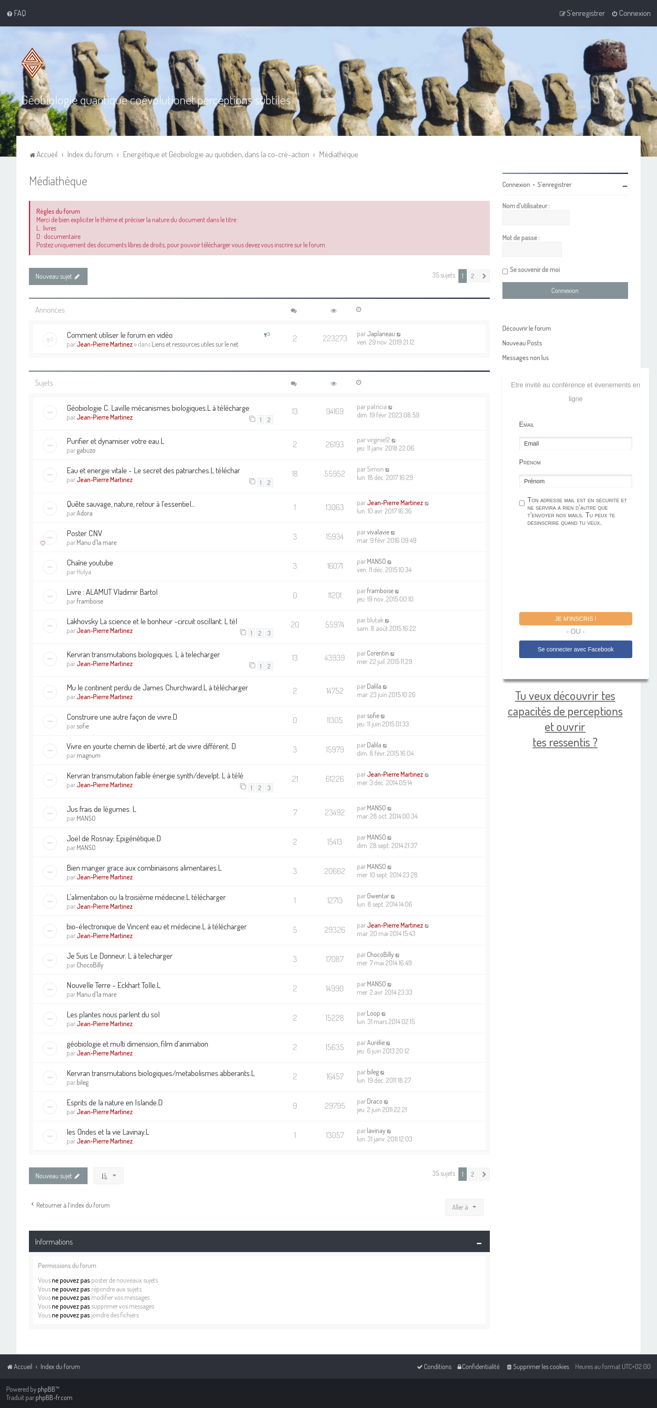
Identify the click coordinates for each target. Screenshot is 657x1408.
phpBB (46, 1389)
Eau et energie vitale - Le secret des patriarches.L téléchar (153, 470)
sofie (83, 726)
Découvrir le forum (526, 328)
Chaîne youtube (90, 562)
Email (526, 424)
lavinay (376, 1130)
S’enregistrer (555, 184)
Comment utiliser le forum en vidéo (120, 334)
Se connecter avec (575, 649)
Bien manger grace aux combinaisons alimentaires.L (144, 867)
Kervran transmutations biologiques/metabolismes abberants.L (161, 1073)
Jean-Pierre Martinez (105, 344)
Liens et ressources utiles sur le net (195, 344)
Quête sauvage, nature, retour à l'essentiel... (131, 503)
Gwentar (378, 896)
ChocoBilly (90, 965)
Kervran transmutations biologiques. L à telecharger (143, 654)
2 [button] (472, 276)
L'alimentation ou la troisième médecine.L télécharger (146, 897)
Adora (85, 513)
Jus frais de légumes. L (101, 809)
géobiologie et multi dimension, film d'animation (137, 1043)
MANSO (376, 561)
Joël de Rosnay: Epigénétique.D (114, 838)
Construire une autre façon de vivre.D (122, 716)
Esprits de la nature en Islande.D (115, 1102)
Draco (375, 1101)
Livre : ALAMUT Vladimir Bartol (112, 591)
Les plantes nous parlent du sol (113, 1014)
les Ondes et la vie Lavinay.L (108, 1131)
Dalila (374, 686)
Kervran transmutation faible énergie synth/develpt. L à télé (155, 775)
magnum (89, 755)
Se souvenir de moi (535, 269)
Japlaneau (381, 333)
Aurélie (376, 1042)
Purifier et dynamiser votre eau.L (115, 441)
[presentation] (583, 570)
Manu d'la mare (96, 542)
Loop (373, 1013)
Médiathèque (58, 180)
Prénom (530, 462)
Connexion (516, 184)
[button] (484, 276)
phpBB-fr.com (54, 1397)
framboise (90, 601)
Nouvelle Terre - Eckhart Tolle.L (113, 985)
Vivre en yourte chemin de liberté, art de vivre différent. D (151, 746)
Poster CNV (84, 533)
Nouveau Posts (522, 343)
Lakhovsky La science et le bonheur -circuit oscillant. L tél (152, 621)
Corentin (378, 653)
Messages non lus (525, 357)
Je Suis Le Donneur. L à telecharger (120, 955)
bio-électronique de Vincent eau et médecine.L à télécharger (157, 926)
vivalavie (378, 532)
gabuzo (86, 450)
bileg (82, 1082)
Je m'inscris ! (575, 618)
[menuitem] (16, 13)
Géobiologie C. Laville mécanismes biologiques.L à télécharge (158, 407)
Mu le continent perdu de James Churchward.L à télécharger (157, 687)
